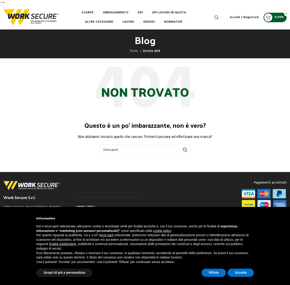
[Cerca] (216, 17)
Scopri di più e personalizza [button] (64, 272)
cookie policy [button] (162, 231)
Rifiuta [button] (214, 272)
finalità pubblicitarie (62, 244)
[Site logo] (31, 17)
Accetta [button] (240, 272)
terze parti (106, 235)
